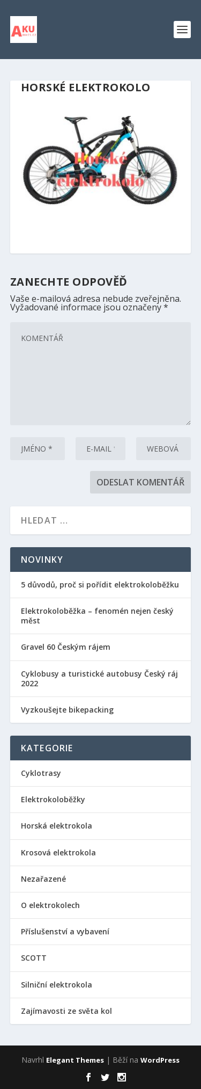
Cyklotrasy (41, 773)
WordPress (160, 1060)
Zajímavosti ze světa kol (66, 1011)
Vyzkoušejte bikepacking (68, 710)
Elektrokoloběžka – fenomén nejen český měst (97, 616)
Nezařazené (43, 879)
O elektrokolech (50, 905)
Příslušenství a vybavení (65, 931)
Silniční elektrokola (56, 984)
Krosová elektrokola (58, 852)
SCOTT (34, 958)
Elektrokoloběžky (53, 799)
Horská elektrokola (56, 826)
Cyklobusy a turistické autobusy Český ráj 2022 (99, 678)
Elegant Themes (75, 1060)
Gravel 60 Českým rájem (65, 647)
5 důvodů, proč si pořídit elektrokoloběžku (100, 584)
